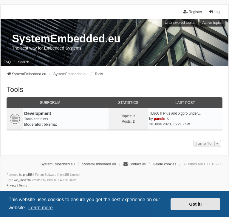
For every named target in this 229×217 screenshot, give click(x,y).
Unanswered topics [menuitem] (180, 23)
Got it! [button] (195, 204)
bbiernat (50, 124)
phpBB (27, 174)
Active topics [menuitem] (212, 23)
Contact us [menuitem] (134, 164)
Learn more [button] (40, 207)
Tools (15, 89)
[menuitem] (11, 185)
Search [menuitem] (23, 62)
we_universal (22, 180)
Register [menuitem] (192, 12)
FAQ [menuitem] (7, 62)
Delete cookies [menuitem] (164, 164)
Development (37, 113)
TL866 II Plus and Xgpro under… (175, 113)
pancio (159, 119)
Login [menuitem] (215, 12)
